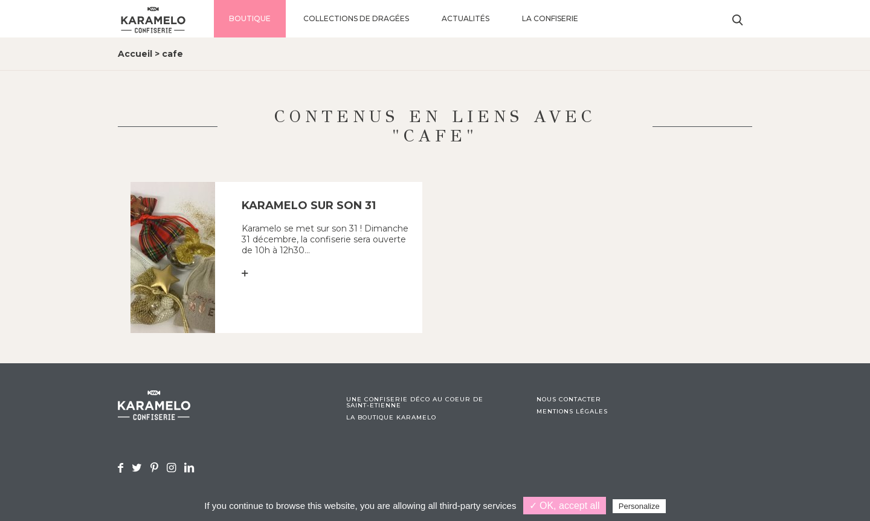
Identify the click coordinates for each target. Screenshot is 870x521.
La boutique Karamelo (391, 418)
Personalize (639, 506)
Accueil (135, 53)
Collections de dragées (356, 18)
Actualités (465, 18)
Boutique (250, 18)
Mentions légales (572, 412)
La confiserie (550, 18)
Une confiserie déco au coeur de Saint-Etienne (414, 402)
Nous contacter (568, 399)
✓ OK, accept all (564, 505)
